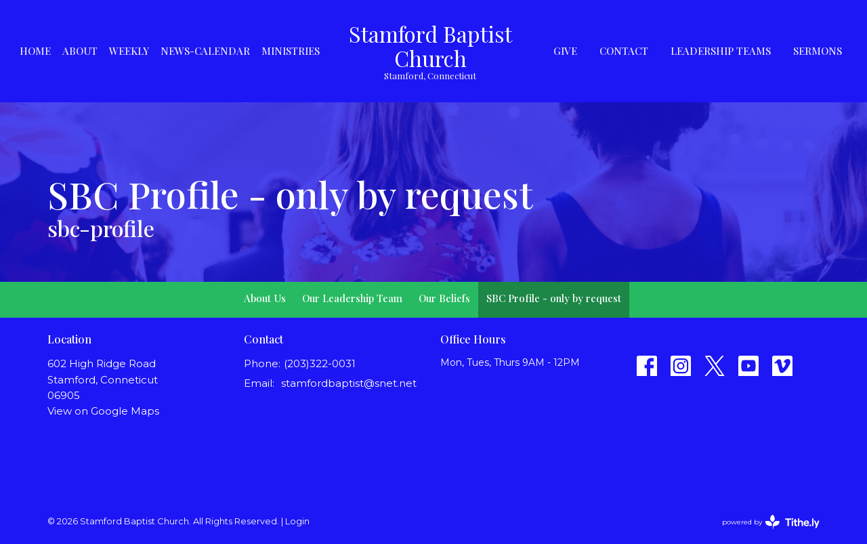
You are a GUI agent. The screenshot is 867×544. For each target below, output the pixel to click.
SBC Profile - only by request (553, 298)
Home (35, 51)
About (80, 51)
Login (297, 521)
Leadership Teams (721, 51)
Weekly (129, 51)
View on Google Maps (103, 410)
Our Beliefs (444, 298)
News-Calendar (205, 51)
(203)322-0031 (320, 363)
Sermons (817, 51)
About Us (265, 298)
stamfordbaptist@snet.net (349, 383)
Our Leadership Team (352, 298)
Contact (623, 51)
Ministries (290, 51)
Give (565, 51)
